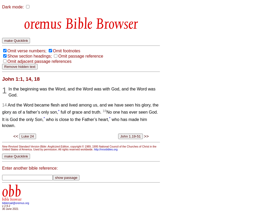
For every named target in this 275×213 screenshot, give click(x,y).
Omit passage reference (80, 56)
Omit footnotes (66, 51)
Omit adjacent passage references (39, 61)
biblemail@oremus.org (15, 203)
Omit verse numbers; (26, 51)
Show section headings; (29, 56)
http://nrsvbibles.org (105, 149)
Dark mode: (13, 7)
